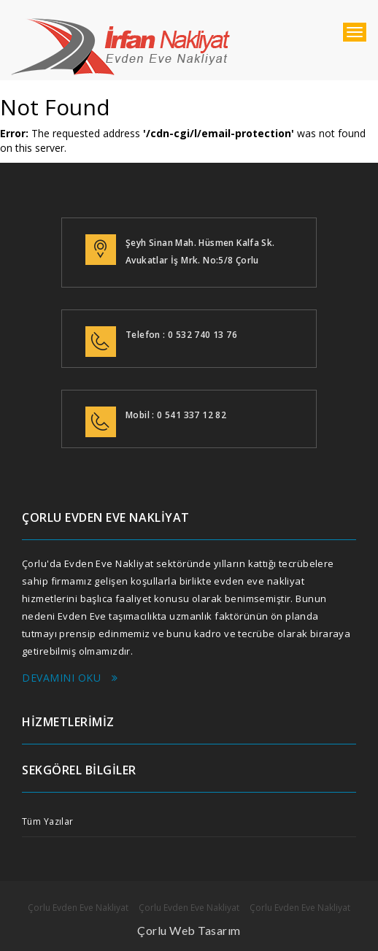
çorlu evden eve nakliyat (120, 47)
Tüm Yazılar (48, 821)
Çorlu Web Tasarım (189, 930)
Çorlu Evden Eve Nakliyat (78, 907)
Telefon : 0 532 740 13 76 (181, 334)
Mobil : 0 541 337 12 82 (176, 415)
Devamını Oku (70, 678)
